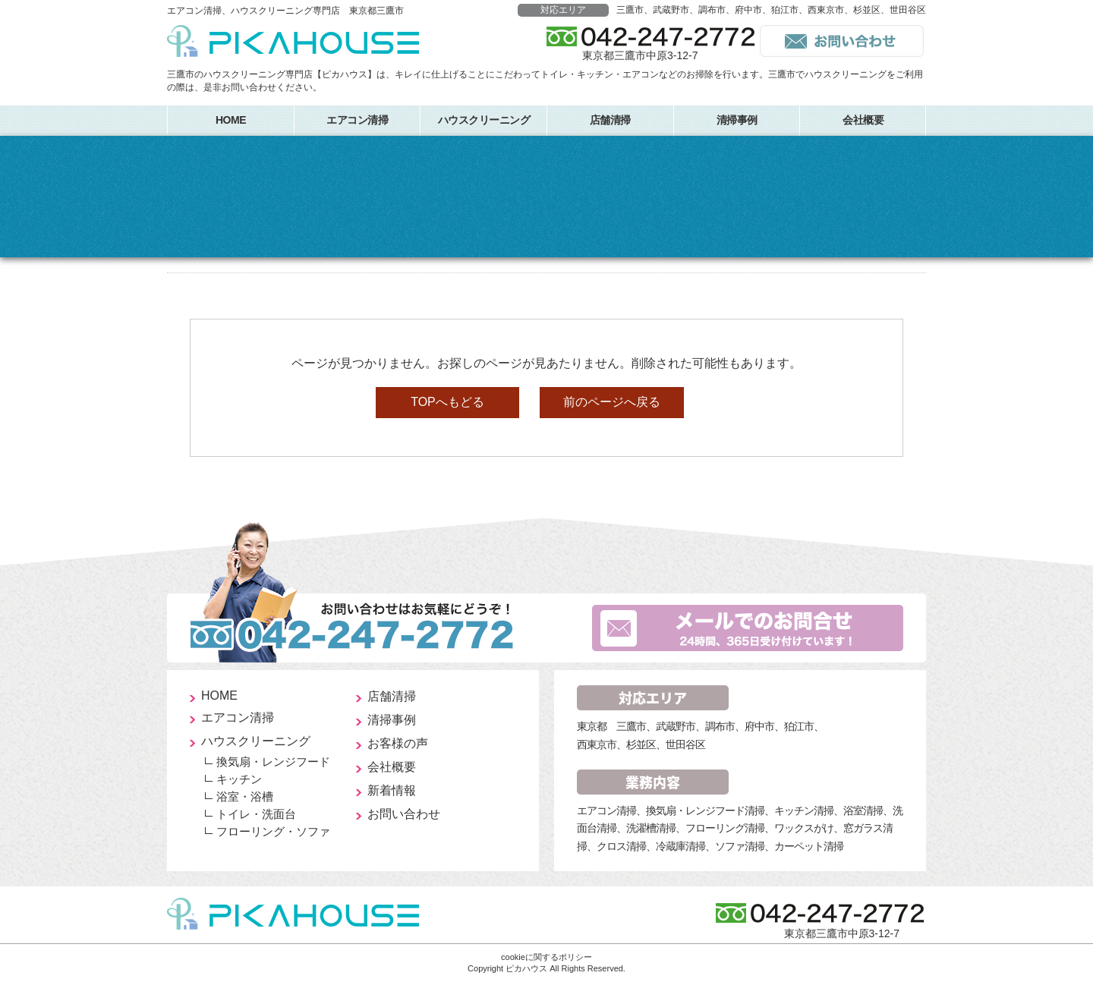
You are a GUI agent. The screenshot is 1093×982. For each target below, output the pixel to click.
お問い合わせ (403, 813)
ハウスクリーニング (484, 120)
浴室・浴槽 (244, 796)
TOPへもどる (447, 401)
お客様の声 (397, 743)
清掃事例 (737, 120)
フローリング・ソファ (273, 831)
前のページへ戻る (611, 401)
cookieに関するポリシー (546, 957)
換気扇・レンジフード (273, 761)
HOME (231, 120)
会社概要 (863, 120)
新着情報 (391, 790)
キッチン (239, 779)
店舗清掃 (610, 120)
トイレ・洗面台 (256, 813)
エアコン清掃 (357, 120)
